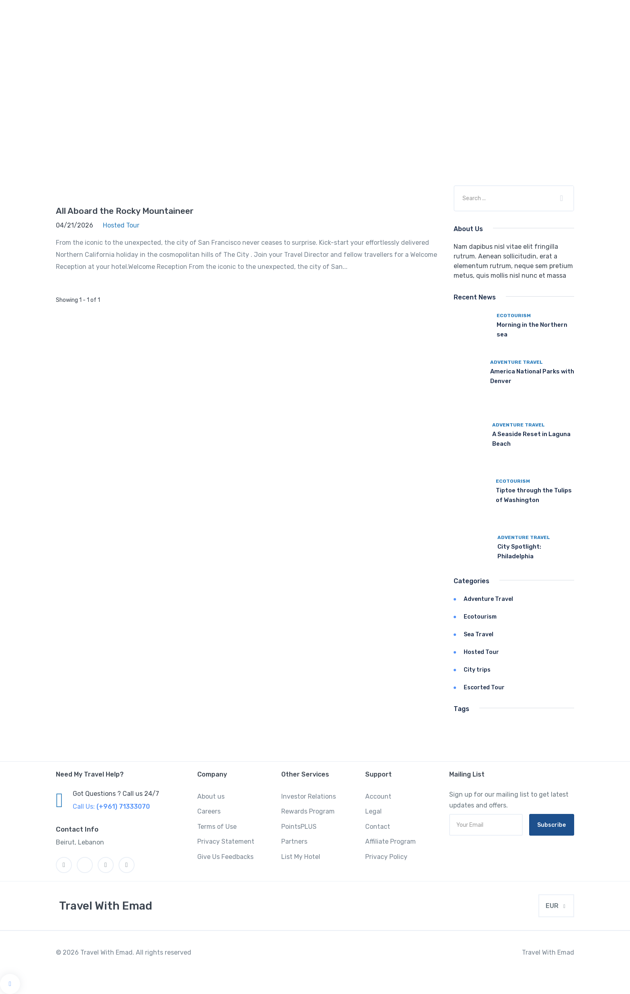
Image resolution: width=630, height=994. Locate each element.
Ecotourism (514, 315)
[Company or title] (504, 198)
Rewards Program (308, 811)
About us (211, 796)
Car (409, 38)
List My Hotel (300, 857)
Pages (555, 38)
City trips (477, 669)
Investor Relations (308, 796)
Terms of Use (217, 826)
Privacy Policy (386, 857)
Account (378, 796)
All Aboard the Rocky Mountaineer (125, 211)
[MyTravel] (104, 906)
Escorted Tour (484, 687)
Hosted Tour (481, 652)
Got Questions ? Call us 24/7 (116, 793)
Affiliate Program (390, 841)
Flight (482, 38)
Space (374, 38)
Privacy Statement (225, 841)
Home (259, 38)
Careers (209, 811)
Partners (294, 841)
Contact (377, 826)
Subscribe (551, 825)
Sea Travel (478, 634)
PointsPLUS (299, 826)
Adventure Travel (516, 362)
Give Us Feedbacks (225, 857)
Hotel (296, 38)
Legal (373, 811)
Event (444, 38)
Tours (335, 38)
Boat (518, 38)
